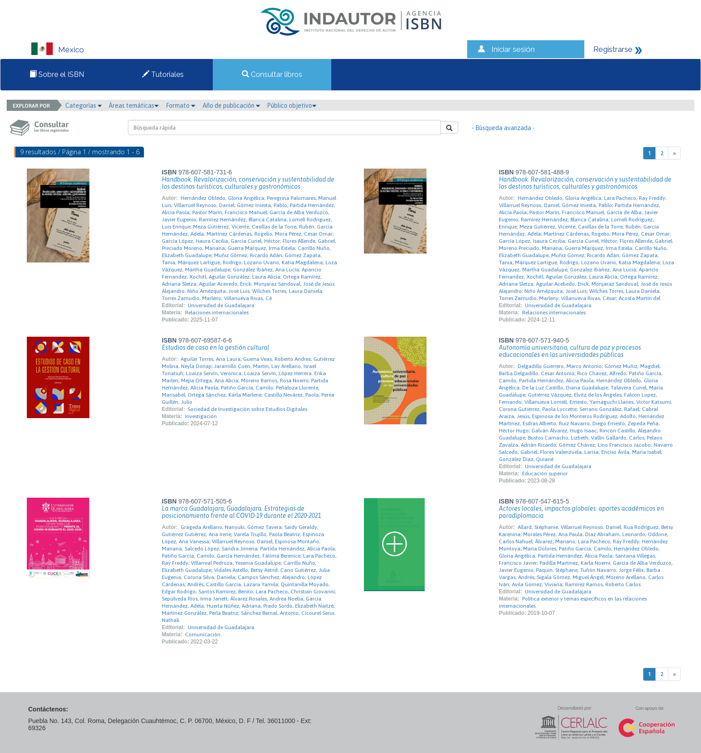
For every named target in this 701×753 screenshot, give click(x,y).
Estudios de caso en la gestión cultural (215, 347)
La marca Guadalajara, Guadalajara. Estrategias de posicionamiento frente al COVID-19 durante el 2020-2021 (241, 512)
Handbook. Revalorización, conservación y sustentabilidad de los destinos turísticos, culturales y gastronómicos (248, 183)
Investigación (201, 416)
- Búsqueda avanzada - (503, 127)
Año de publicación (231, 105)
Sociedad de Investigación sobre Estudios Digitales (247, 409)
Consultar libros (272, 74)
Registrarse (613, 49)
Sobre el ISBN (57, 74)
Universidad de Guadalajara (221, 305)
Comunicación (202, 634)
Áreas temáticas (134, 105)
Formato (180, 105)
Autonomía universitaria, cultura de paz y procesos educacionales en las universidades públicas (570, 351)
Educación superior (545, 473)
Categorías (83, 105)
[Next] (674, 153)
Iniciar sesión (513, 49)
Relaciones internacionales (217, 312)
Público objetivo (292, 105)
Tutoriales (163, 74)
